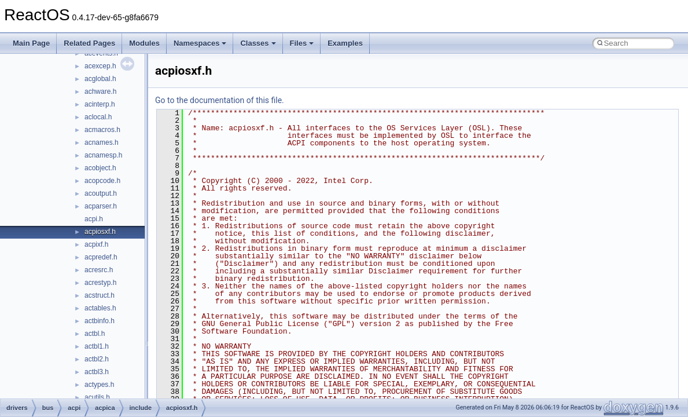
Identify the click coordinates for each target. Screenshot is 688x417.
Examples (345, 43)
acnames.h (101, 142)
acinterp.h (99, 104)
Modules (144, 43)
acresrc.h (98, 270)
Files (302, 43)
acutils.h (97, 397)
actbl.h (94, 334)
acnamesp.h (103, 155)
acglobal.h (100, 79)
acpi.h (93, 219)
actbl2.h (96, 359)
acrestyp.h (100, 283)
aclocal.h (98, 117)
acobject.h (100, 168)
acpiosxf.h (100, 232)
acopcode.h (102, 181)
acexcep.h (100, 66)
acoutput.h (100, 193)
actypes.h (99, 385)
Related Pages (89, 43)
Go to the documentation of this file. (219, 100)
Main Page (31, 43)
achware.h (100, 91)
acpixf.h (96, 244)
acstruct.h (99, 295)
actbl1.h (96, 346)
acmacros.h (102, 130)
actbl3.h (96, 372)
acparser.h (100, 206)
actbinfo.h (99, 321)
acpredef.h (100, 257)
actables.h (100, 308)
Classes (257, 43)
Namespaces (200, 43)
